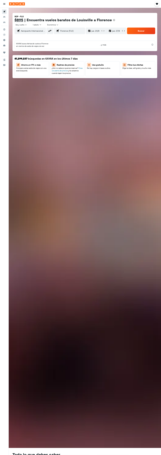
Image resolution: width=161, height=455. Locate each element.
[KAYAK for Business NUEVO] (4, 45)
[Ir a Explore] (4, 29)
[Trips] (4, 52)
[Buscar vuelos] (4, 11)
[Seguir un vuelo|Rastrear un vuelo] (4, 34)
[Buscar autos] (4, 22)
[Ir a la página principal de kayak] (17, 3)
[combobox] (53, 25)
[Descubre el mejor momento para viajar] (4, 40)
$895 (19, 20)
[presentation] (114, 20)
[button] (4, 4)
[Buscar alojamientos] (4, 16)
